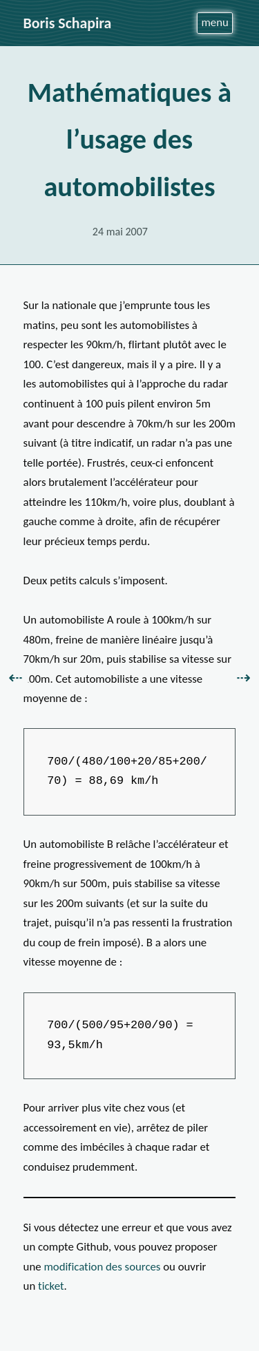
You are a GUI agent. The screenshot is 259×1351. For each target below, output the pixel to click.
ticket (51, 1286)
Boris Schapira (67, 23)
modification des (102, 1266)
